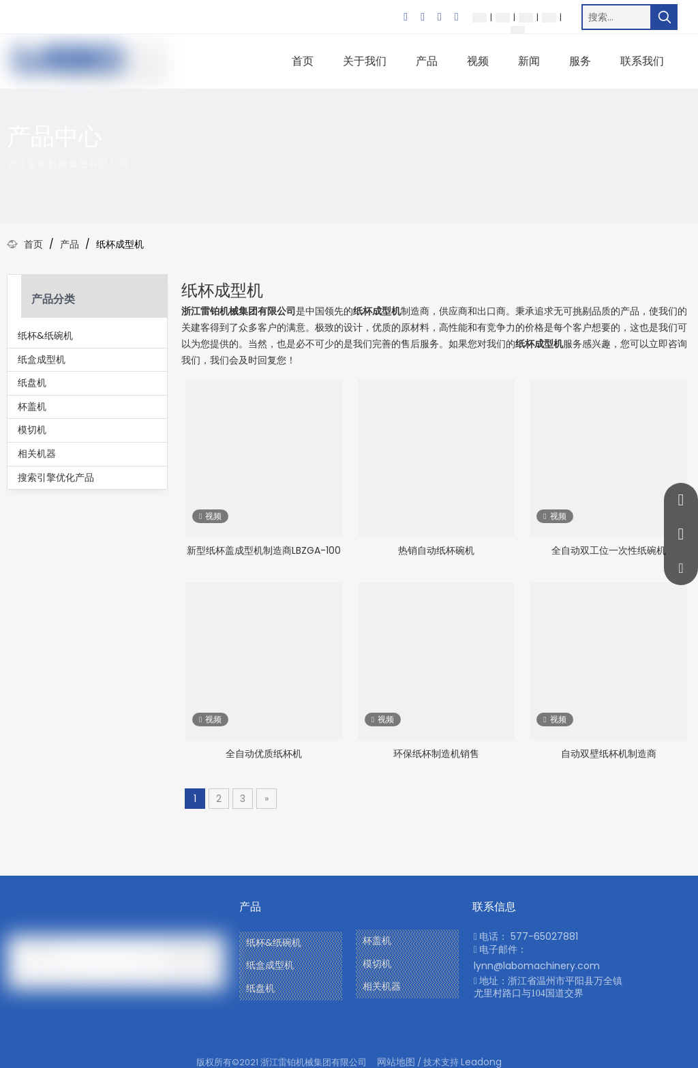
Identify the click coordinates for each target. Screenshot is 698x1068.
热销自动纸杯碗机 (436, 550)
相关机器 (37, 453)
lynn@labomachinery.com (537, 966)
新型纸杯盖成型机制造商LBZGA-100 (264, 550)
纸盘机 (32, 382)
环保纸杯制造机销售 (436, 753)
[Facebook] (405, 17)
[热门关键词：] (665, 17)
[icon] (668, 148)
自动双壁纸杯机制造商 (608, 753)
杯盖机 (32, 406)
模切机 (32, 429)
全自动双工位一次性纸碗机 (608, 550)
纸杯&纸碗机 (45, 335)
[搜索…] (616, 17)
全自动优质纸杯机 (264, 753)
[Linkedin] (422, 17)
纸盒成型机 (41, 359)
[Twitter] (439, 17)
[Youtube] (456, 17)
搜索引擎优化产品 (56, 477)
